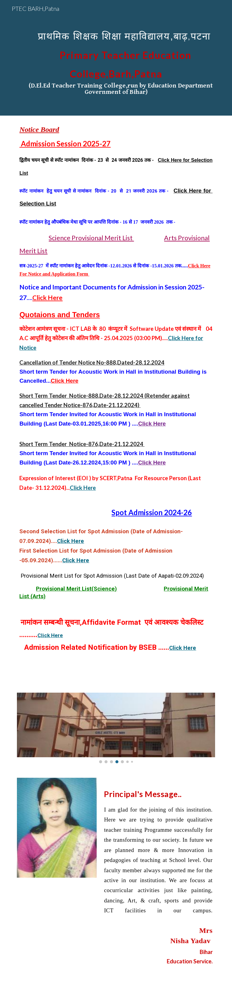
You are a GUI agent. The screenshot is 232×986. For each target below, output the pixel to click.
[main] (116, 57)
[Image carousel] (116, 728)
